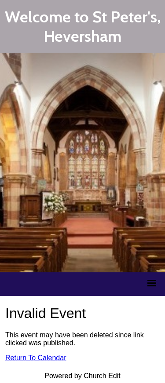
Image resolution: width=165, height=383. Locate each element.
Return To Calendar (35, 357)
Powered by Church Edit (82, 375)
